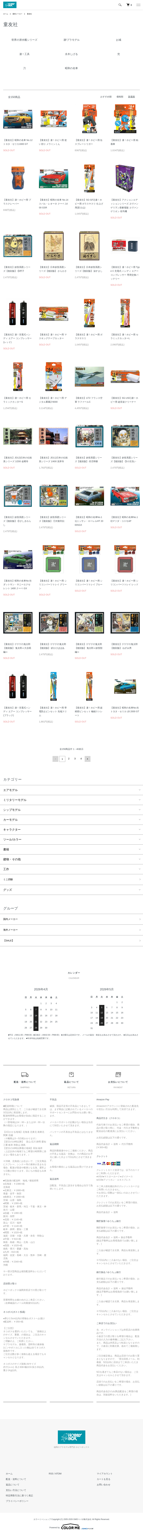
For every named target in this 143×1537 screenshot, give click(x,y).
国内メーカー (19, 14)
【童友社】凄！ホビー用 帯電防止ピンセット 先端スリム (53, 711)
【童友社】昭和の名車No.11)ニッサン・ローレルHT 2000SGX (89, 521)
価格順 (120, 96)
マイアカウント (102, 1476)
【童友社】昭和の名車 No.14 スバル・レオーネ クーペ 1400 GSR (53, 203)
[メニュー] (138, 5)
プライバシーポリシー (14, 1504)
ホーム (6, 14)
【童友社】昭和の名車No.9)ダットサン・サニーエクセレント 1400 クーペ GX (17, 584)
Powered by (71, 1529)
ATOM (58, 1476)
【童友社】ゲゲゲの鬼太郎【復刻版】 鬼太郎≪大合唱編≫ (17, 648)
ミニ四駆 (9, 879)
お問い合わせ (101, 1487)
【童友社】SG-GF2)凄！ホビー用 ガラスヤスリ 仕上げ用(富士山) (89, 203)
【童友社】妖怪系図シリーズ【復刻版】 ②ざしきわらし (17, 521)
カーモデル (10, 819)
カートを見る (101, 1482)
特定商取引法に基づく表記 (16, 1498)
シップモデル (12, 809)
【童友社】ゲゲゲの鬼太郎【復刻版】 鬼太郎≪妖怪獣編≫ (89, 648)
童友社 (33, 14)
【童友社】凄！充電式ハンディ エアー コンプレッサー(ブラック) (17, 711)
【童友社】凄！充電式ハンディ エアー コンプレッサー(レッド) (17, 338)
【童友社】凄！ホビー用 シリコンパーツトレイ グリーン (53, 584)
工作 (6, 868)
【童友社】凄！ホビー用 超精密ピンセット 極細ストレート (89, 711)
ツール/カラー (12, 838)
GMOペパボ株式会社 (82, 1522)
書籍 (6, 848)
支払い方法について (13, 1493)
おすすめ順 (106, 96)
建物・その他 (12, 858)
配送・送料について (13, 1482)
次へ (87, 758)
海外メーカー (12, 931)
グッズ (7, 890)
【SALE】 (9, 943)
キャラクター (12, 828)
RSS (51, 1476)
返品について (10, 1487)
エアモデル (10, 789)
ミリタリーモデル (14, 799)
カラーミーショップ (42, 1522)
